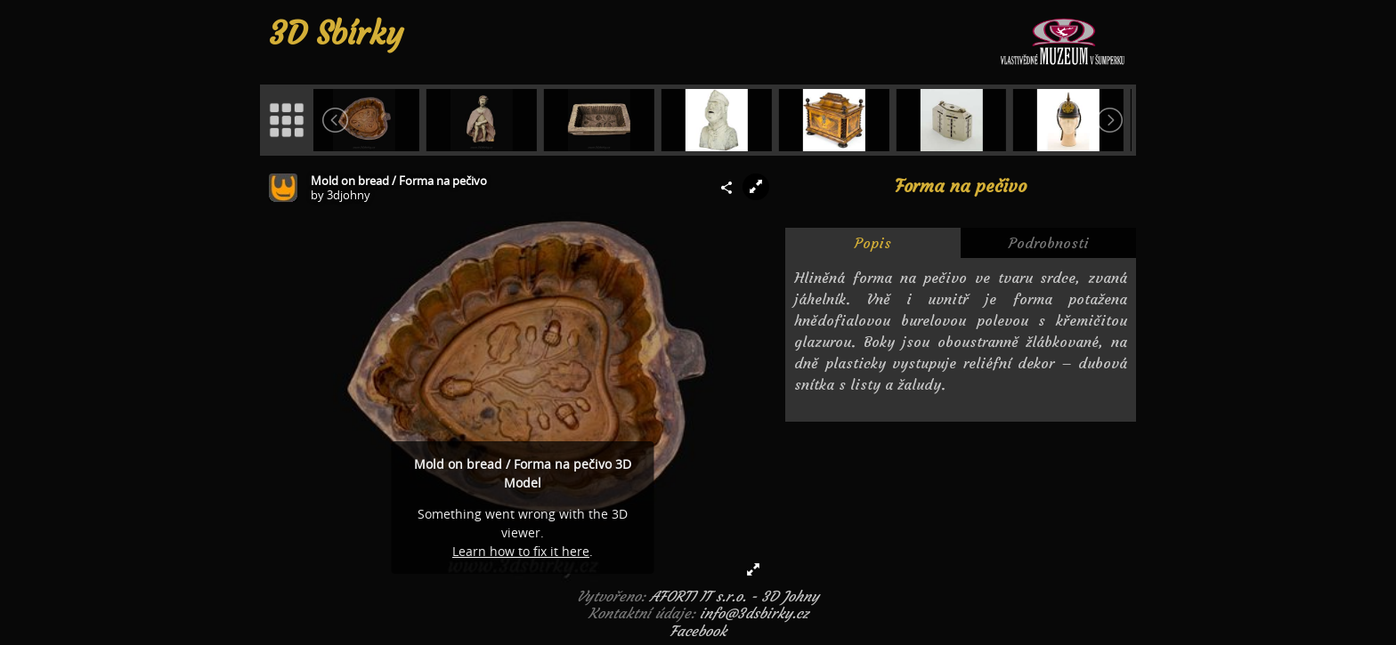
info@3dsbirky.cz (754, 613)
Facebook (698, 631)
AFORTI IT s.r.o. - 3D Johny (734, 596)
